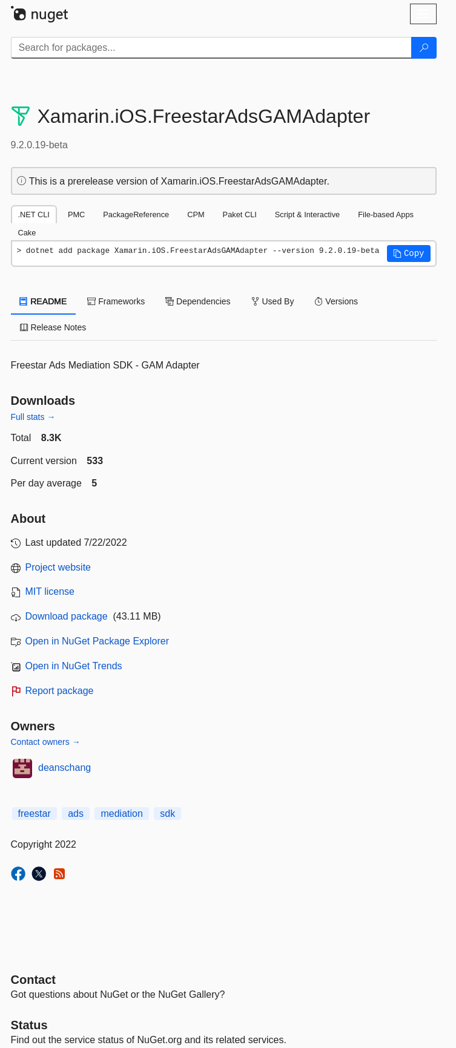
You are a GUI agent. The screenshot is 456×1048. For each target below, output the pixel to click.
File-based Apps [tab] (386, 214)
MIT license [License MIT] (50, 591)
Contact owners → (46, 742)
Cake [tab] (27, 232)
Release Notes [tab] (53, 327)
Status (29, 1025)
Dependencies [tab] (197, 301)
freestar (34, 813)
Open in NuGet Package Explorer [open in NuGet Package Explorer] (97, 641)
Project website (58, 567)
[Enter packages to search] (211, 48)
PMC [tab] (76, 214)
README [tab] (43, 301)
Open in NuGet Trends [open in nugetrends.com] (73, 666)
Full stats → (33, 417)
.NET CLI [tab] (34, 214)
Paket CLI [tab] (240, 214)
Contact (33, 979)
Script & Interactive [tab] (307, 214)
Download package (66, 616)
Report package (59, 691)
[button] (409, 253)
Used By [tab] (272, 301)
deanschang (64, 767)
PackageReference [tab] (136, 214)
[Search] (424, 48)
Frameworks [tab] (116, 301)
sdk (167, 813)
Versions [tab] (336, 301)
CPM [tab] (195, 214)
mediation (121, 813)
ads (76, 813)
